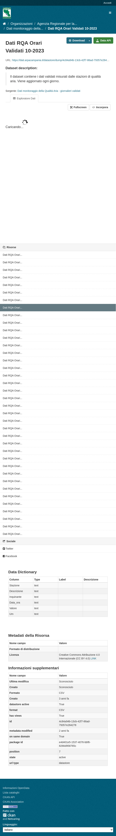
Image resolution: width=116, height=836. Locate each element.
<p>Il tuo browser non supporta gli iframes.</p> (58, 177)
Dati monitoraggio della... (24, 28)
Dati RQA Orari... (12, 254)
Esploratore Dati (24, 98)
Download (77, 40)
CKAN (9, 815)
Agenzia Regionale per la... (57, 24)
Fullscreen (78, 107)
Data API (103, 40)
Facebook (10, 556)
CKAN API (9, 797)
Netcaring (14, 818)
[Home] (4, 24)
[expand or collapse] (110, 12)
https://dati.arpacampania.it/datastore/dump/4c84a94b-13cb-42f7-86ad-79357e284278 (61, 60)
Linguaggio (10, 824)
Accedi (107, 2)
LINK (93, 658)
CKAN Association (13, 801)
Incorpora (100, 107)
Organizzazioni (22, 24)
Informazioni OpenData (16, 788)
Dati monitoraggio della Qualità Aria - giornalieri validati (49, 90)
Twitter (8, 548)
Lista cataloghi (11, 792)
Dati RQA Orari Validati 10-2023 (72, 28)
